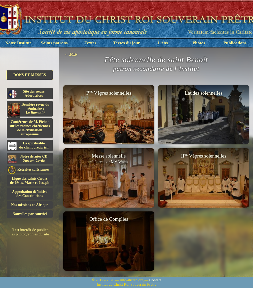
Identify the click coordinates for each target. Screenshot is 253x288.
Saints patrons (54, 42)
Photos (198, 42)
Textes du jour (126, 42)
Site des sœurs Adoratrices (26, 93)
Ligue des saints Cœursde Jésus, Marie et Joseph (29, 181)
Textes (90, 42)
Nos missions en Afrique (29, 205)
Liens (162, 42)
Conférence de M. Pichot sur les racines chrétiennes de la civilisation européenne (30, 128)
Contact (155, 280)
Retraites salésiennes (28, 169)
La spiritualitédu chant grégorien (28, 145)
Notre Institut (18, 42)
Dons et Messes (29, 75)
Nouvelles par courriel (30, 214)
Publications (235, 42)
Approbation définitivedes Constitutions (29, 194)
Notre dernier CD (28, 158)
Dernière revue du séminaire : (28, 110)
